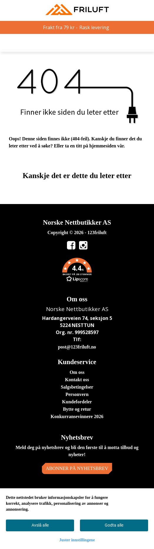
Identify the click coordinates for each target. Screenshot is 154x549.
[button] (77, 271)
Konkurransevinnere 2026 (77, 416)
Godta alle (114, 525)
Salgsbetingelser (77, 386)
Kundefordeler (77, 401)
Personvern (77, 394)
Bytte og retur (77, 409)
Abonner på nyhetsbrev (77, 468)
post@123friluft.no (77, 346)
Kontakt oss (77, 379)
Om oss (77, 372)
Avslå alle (40, 525)
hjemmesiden (102, 145)
